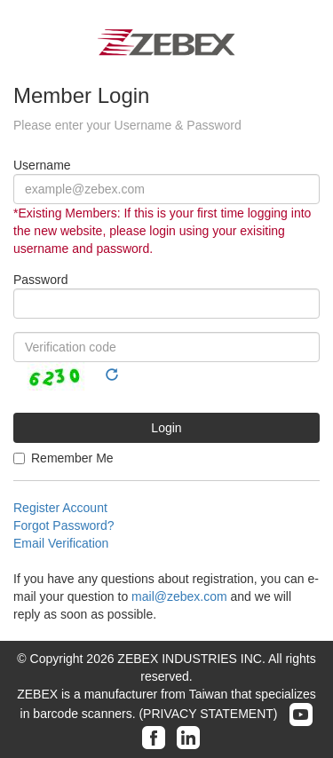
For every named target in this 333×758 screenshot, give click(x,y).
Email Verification (60, 543)
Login (166, 428)
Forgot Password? (64, 525)
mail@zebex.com (179, 596)
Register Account (60, 508)
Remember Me (63, 458)
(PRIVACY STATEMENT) (208, 714)
